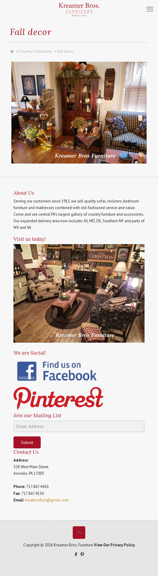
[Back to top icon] (79, 532)
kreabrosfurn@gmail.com (47, 500)
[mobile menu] (150, 9)
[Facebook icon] (76, 554)
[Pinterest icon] (82, 554)
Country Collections (35, 51)
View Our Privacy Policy (114, 545)
